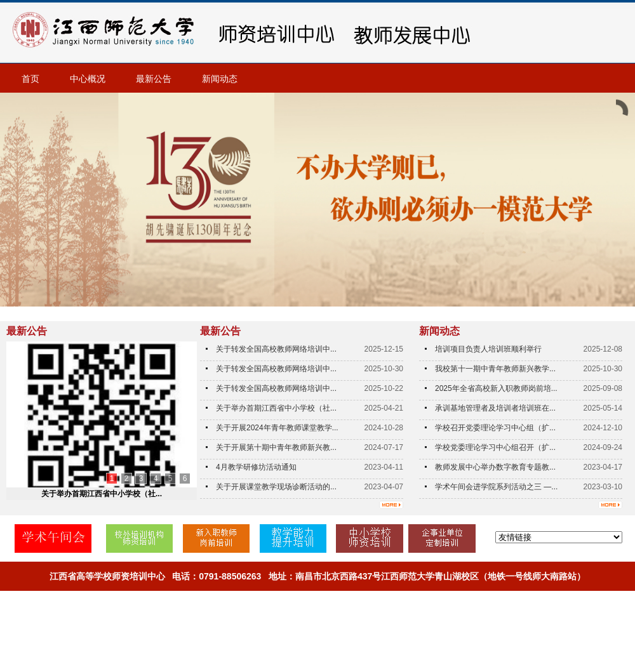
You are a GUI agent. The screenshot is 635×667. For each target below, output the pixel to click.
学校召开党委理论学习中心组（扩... (495, 427)
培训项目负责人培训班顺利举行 (488, 349)
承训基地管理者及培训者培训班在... (495, 408)
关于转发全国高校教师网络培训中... (276, 349)
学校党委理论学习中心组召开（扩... (495, 447)
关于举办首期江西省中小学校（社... (101, 493)
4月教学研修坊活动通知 (256, 467)
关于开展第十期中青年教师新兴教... (276, 447)
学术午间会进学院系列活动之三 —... (496, 486)
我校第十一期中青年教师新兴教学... (495, 368)
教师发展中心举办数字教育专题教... (495, 467)
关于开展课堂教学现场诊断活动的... (276, 486)
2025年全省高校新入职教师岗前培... (496, 388)
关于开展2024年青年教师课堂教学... (277, 427)
